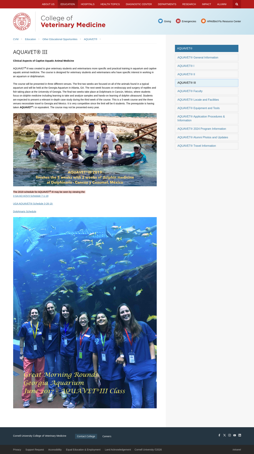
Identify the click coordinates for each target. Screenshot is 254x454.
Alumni (221, 4)
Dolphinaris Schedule (24, 211)
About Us (48, 4)
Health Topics (110, 4)
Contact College (86, 436)
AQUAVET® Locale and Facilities (198, 99)
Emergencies (189, 21)
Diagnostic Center (139, 4)
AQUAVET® (184, 48)
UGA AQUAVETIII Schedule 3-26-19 (33, 203)
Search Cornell (237, 4)
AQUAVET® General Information (197, 57)
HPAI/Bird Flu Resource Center (224, 21)
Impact (206, 4)
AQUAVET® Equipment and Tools (198, 108)
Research (189, 4)
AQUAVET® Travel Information (196, 145)
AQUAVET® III (186, 82)
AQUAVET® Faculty (189, 91)
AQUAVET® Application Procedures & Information (201, 118)
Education (67, 4)
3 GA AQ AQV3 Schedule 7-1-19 (31, 196)
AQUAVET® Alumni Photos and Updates (202, 137)
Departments (167, 4)
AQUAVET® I (185, 65)
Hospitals (87, 4)
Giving (167, 21)
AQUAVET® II (186, 74)
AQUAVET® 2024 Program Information (201, 128)
